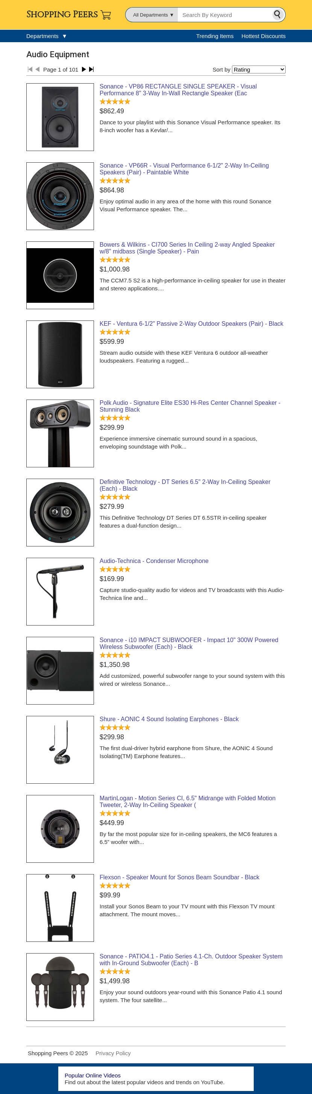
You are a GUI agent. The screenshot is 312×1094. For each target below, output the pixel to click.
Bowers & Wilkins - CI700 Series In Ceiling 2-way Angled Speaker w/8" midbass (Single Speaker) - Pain (187, 248)
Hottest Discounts (263, 36)
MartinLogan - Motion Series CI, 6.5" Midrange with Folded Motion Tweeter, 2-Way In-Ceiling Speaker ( (188, 801)
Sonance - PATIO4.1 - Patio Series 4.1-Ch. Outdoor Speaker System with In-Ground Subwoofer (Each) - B (191, 959)
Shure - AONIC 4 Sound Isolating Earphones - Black (169, 719)
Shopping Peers (62, 15)
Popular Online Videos (93, 1075)
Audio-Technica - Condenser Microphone (154, 561)
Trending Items (215, 36)
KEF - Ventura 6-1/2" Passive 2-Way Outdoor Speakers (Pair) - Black (191, 323)
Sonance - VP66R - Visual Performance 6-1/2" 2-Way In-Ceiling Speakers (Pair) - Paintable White (184, 168)
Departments (46, 36)
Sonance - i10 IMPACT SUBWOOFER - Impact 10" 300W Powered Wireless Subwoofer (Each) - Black (189, 643)
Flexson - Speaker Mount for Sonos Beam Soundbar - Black (179, 877)
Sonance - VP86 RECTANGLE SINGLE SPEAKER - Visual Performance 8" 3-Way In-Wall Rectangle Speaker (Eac (178, 89)
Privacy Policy (112, 1053)
